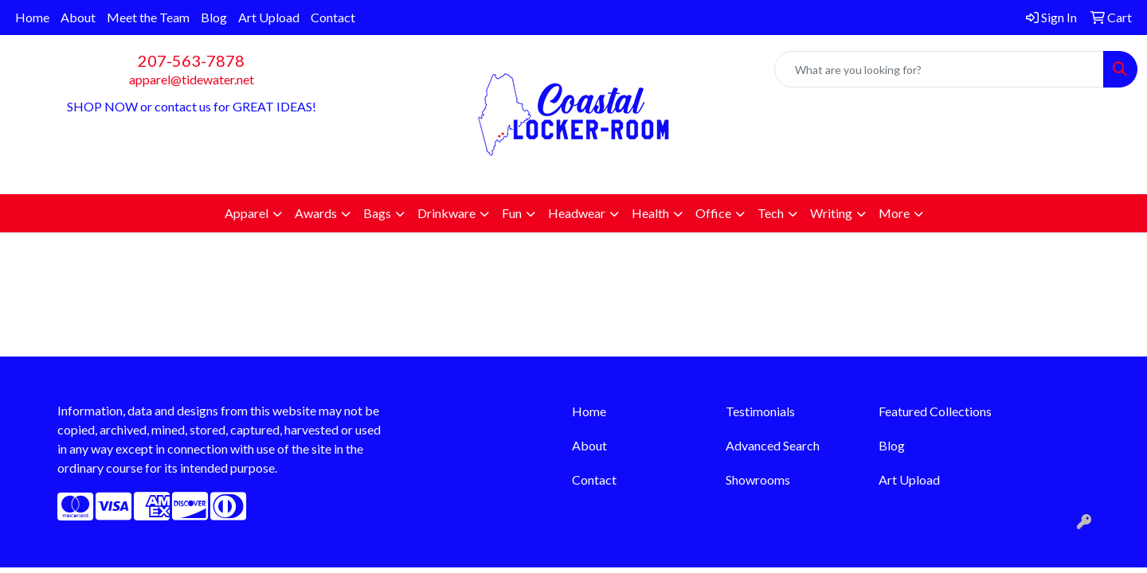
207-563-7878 (191, 60)
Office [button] (713, 212)
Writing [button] (831, 212)
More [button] (894, 212)
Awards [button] (316, 212)
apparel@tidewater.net (191, 79)
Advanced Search (773, 445)
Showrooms (758, 479)
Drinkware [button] (446, 212)
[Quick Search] (939, 69)
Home (32, 17)
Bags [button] (377, 212)
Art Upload (268, 17)
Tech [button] (770, 212)
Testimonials (760, 411)
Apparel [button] (246, 212)
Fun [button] (512, 212)
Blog (214, 17)
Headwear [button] (576, 212)
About (78, 17)
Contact (333, 17)
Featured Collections (935, 411)
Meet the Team (148, 17)
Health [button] (650, 212)
